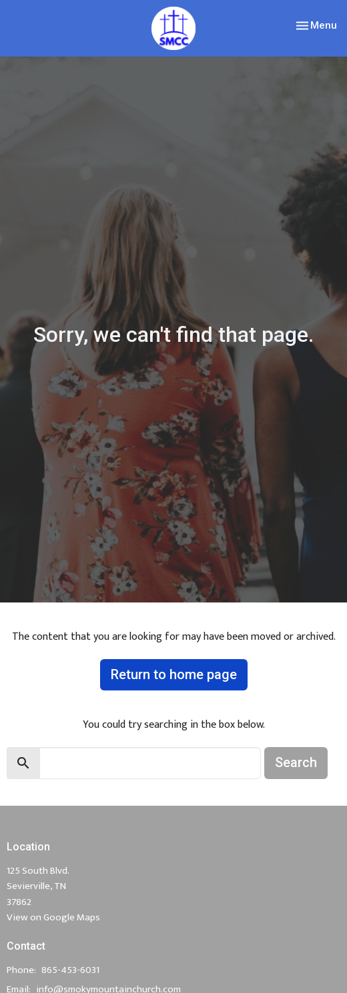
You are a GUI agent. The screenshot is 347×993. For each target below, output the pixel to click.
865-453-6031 (70, 970)
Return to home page (174, 674)
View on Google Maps (53, 917)
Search (296, 762)
